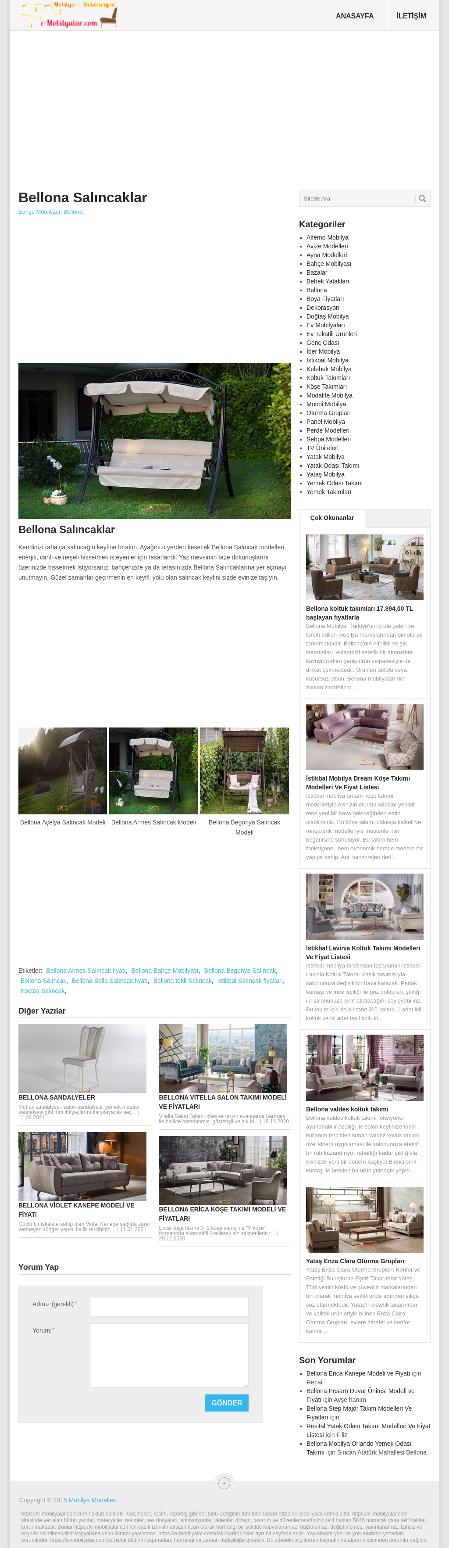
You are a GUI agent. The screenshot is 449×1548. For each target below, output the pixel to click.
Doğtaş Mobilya (327, 316)
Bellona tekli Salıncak (182, 980)
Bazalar (316, 272)
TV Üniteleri (322, 448)
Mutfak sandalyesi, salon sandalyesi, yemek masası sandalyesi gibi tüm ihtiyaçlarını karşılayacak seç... (78, 1109)
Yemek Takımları (329, 491)
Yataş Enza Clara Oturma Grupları (355, 1261)
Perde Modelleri (327, 430)
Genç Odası (322, 342)
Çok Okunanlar (332, 517)
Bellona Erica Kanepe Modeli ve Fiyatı (358, 1373)
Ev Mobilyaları (325, 325)
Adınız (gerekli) (54, 1304)
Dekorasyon (322, 307)
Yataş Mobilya (325, 474)
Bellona (73, 211)
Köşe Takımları (326, 386)
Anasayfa (355, 16)
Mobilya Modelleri (93, 1500)
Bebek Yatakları (327, 281)
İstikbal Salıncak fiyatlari (249, 980)
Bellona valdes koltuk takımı (347, 1109)
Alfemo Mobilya (327, 237)
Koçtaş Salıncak (42, 990)
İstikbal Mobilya (327, 360)
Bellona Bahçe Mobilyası (164, 970)
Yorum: (43, 1330)
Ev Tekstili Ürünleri (331, 333)
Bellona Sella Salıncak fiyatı (110, 980)
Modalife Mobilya (329, 395)
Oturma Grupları (328, 412)
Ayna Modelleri (326, 254)
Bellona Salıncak (43, 980)
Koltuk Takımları (328, 377)
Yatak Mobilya (325, 456)
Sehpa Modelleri (328, 439)
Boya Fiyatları (325, 298)
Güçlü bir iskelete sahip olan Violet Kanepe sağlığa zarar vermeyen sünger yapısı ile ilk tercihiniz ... (84, 1227)
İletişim (411, 16)
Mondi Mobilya (326, 404)
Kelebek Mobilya (329, 369)
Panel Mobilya (325, 421)
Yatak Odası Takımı (333, 465)
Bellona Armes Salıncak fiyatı (85, 970)
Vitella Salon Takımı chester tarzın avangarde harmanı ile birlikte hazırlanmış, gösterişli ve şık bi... (222, 1119)
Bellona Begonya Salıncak (240, 970)
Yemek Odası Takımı (334, 483)
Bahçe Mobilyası (39, 211)
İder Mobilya (323, 351)
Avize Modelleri (327, 246)
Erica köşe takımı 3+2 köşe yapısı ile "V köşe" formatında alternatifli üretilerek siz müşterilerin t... (217, 1230)
